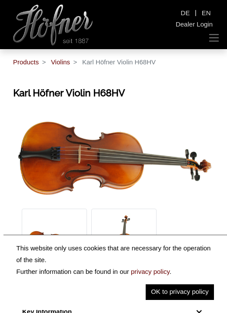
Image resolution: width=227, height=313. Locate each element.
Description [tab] (40, 293)
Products (26, 62)
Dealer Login (194, 24)
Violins (60, 62)
